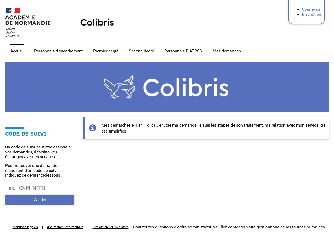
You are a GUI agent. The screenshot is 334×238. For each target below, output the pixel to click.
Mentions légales (25, 227)
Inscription (311, 14)
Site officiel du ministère (111, 227)
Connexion (311, 9)
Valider (39, 199)
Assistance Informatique (65, 227)
